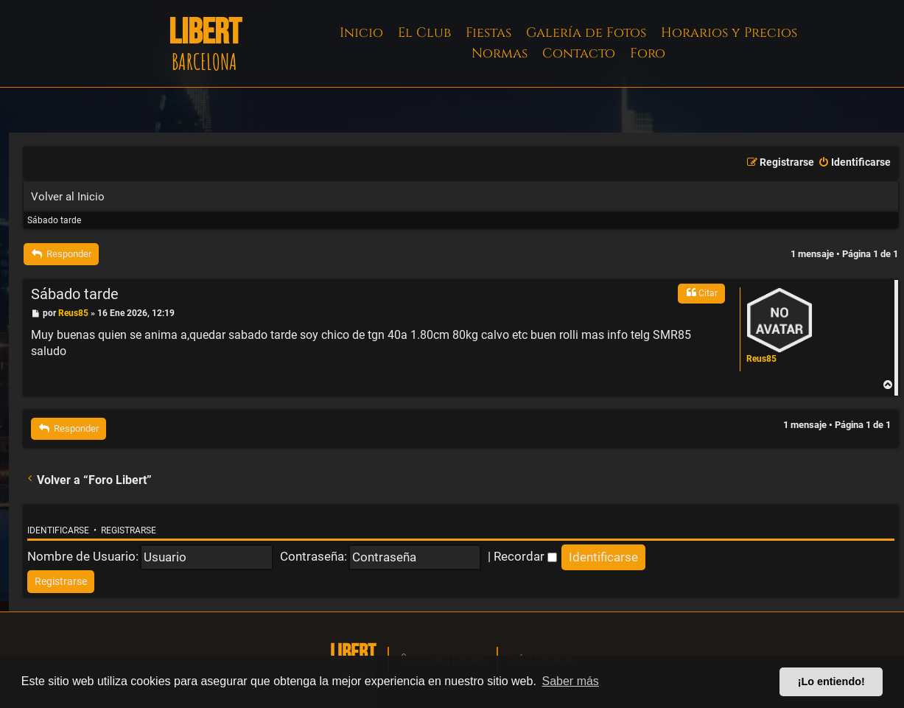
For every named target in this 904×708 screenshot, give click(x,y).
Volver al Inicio (68, 196)
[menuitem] (854, 163)
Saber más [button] (570, 681)
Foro (647, 53)
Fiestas (488, 33)
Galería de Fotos (586, 33)
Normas (500, 53)
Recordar (525, 556)
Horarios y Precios (729, 33)
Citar (701, 292)
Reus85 (761, 359)
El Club (424, 33)
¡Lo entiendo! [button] (831, 681)
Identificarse (58, 530)
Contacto (578, 53)
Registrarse (128, 530)
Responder (61, 253)
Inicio (361, 33)
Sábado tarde (54, 220)
